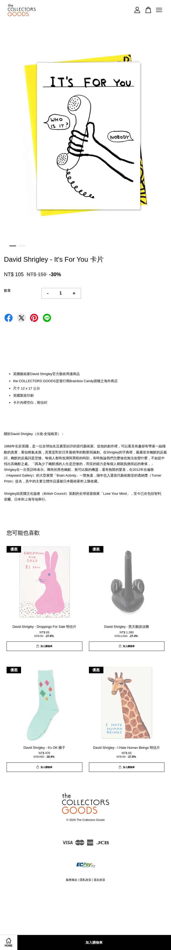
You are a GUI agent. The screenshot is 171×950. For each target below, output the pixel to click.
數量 (7, 290)
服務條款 (71, 879)
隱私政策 (85, 879)
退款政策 (99, 879)
